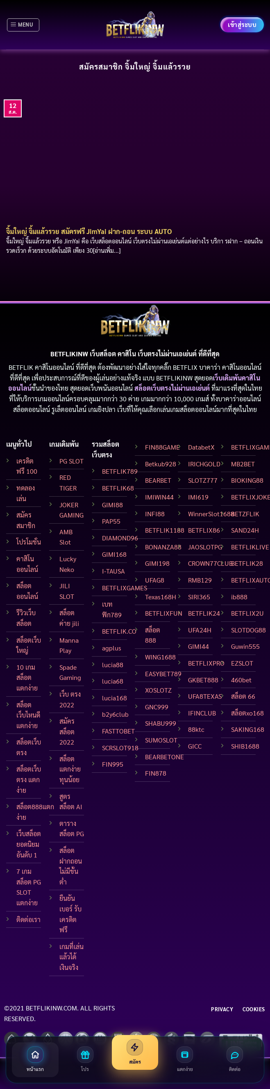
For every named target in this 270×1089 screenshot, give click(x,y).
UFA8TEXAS (205, 696)
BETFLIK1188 (164, 530)
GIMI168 (114, 554)
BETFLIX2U (247, 613)
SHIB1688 (245, 746)
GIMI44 (198, 646)
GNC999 (156, 706)
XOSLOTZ (158, 690)
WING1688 (160, 656)
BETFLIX (185, 367)
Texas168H (160, 596)
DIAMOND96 (120, 537)
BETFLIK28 (247, 563)
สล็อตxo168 (247, 713)
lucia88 (112, 664)
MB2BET (243, 463)
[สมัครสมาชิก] (135, 1052)
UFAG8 (154, 580)
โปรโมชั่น (28, 542)
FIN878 (155, 773)
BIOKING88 (247, 480)
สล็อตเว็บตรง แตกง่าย (28, 779)
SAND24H (245, 530)
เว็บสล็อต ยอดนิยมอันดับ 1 (28, 844)
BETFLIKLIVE (250, 546)
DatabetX (201, 447)
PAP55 (111, 521)
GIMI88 (112, 504)
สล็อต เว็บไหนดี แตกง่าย (28, 715)
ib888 (239, 596)
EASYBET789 (163, 673)
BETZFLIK (245, 513)
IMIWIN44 (159, 497)
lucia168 (114, 697)
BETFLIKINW (174, 378)
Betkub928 (160, 463)
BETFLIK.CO (119, 631)
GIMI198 (157, 563)
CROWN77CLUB (210, 563)
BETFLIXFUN (163, 613)
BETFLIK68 (118, 488)
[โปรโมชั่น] (85, 1059)
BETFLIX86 (204, 530)
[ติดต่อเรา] (234, 1059)
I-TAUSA (113, 571)
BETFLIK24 (204, 613)
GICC (195, 746)
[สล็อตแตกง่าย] (184, 1059)
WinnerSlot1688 (211, 513)
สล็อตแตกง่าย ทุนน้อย (70, 769)
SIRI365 (199, 596)
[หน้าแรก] (35, 1059)
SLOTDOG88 (248, 630)
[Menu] (23, 25)
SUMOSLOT (161, 740)
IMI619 (198, 497)
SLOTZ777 (203, 480)
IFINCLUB (202, 713)
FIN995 (112, 764)
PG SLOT (71, 461)
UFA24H (199, 630)
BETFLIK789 (120, 471)
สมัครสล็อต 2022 (67, 731)
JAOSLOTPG (205, 546)
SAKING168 (247, 729)
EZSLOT (242, 663)
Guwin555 (245, 646)
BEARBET (158, 480)
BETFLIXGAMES (124, 587)
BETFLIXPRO (206, 663)
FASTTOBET (118, 731)
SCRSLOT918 (120, 747)
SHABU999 (160, 723)
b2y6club (115, 714)
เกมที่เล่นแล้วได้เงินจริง (71, 957)
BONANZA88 (163, 546)
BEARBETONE (164, 756)
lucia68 (112, 681)
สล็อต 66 (243, 696)
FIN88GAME (162, 447)
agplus (111, 648)
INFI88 (155, 513)
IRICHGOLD (204, 463)
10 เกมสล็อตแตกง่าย (27, 677)
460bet (241, 679)
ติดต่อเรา (28, 919)
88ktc (196, 729)
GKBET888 (203, 679)
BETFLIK (21, 367)
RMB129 (200, 580)
